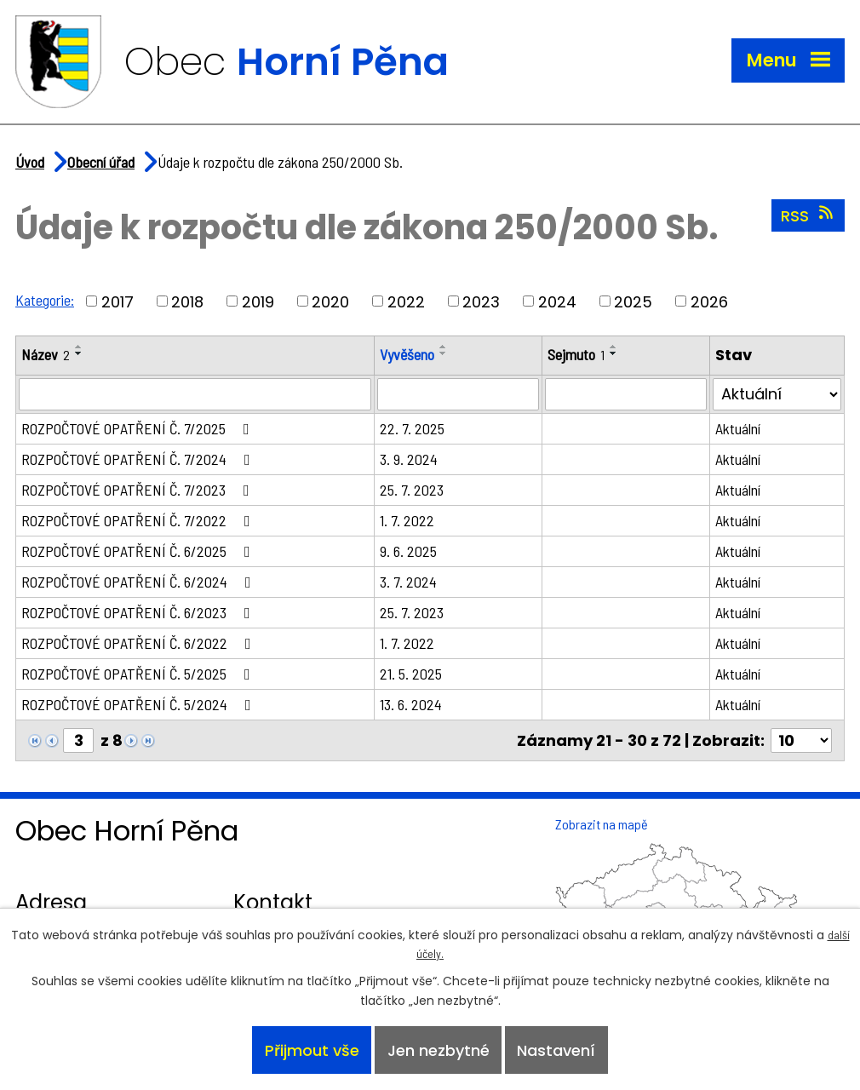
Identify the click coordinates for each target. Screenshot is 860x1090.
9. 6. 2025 (408, 551)
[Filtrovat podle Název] (195, 394)
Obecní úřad (101, 161)
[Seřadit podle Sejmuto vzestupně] (614, 346)
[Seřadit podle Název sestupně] (79, 353)
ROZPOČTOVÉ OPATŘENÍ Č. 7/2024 (139, 459)
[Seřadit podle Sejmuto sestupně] (614, 353)
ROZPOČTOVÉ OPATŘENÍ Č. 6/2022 (139, 643)
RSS (808, 215)
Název (45, 354)
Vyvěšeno (407, 354)
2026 (709, 301)
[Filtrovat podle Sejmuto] (626, 394)
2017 (117, 301)
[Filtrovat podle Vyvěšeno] (458, 394)
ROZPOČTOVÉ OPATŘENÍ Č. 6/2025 (139, 551)
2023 (481, 301)
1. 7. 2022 (407, 520)
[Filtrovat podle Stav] (777, 394)
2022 (406, 301)
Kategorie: (44, 299)
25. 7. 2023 (412, 489)
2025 (633, 301)
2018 (187, 301)
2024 (557, 301)
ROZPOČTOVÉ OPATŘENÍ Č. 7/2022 (139, 520)
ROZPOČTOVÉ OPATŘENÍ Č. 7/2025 (138, 428)
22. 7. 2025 (412, 428)
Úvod (29, 161)
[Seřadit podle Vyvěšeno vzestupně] (443, 346)
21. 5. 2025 (411, 673)
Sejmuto (576, 354)
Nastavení (556, 1050)
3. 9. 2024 (409, 459)
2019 (258, 301)
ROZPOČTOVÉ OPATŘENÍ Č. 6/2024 (139, 581)
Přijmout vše (312, 1050)
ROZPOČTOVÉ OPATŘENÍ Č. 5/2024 (139, 704)
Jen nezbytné (438, 1050)
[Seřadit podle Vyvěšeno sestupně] (443, 353)
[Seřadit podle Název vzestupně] (79, 346)
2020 (330, 301)
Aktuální (737, 428)
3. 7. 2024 (408, 581)
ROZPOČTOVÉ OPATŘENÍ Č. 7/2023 (138, 489)
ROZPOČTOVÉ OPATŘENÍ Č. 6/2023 (139, 612)
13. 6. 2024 (411, 704)
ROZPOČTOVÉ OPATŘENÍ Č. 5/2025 (139, 673)
